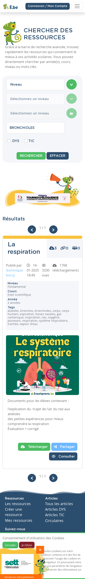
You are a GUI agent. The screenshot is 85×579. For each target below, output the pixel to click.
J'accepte (10, 545)
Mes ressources (18, 520)
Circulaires (54, 520)
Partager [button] (64, 446)
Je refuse (27, 545)
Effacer (57, 155)
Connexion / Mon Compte (47, 5)
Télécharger (34, 446)
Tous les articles (59, 503)
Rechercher (31, 155)
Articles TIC (54, 515)
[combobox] (35, 84)
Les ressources (18, 503)
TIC (31, 141)
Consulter (63, 456)
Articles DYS (55, 509)
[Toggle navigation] (77, 5)
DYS (15, 141)
